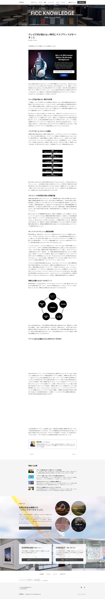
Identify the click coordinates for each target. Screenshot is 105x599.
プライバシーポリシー (82, 594)
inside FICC (62, 574)
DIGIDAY (36, 46)
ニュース (55, 574)
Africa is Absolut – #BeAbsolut (49, 387)
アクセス (48, 574)
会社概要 (42, 574)
